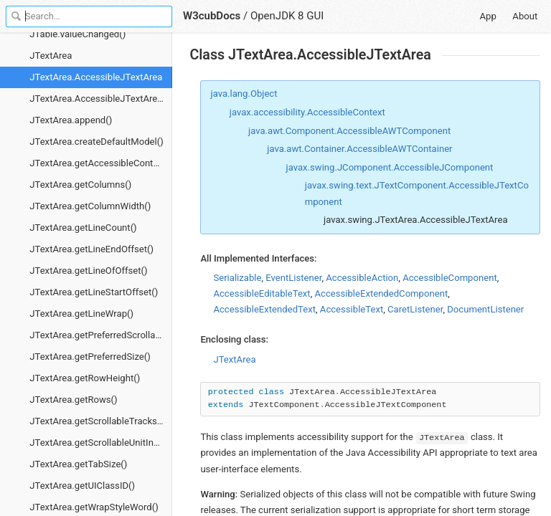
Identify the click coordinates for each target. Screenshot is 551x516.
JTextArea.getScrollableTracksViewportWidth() (100, 421)
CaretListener (415, 309)
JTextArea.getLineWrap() (81, 313)
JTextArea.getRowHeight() (84, 378)
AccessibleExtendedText (264, 309)
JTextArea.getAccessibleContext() (100, 163)
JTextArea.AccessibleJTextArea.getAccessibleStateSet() (100, 98)
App (488, 16)
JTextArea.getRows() (73, 399)
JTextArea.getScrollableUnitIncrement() (100, 442)
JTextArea (50, 55)
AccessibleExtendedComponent (381, 293)
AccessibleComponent (449, 277)
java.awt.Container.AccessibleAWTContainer (359, 148)
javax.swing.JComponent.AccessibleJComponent (390, 167)
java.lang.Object (244, 93)
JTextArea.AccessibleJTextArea (95, 77)
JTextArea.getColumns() (80, 184)
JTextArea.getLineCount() (82, 227)
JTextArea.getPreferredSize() (90, 356)
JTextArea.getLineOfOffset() (88, 270)
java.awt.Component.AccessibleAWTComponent (349, 130)
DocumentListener (485, 309)
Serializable (237, 277)
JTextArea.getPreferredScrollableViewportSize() (100, 335)
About (524, 16)
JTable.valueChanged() (77, 34)
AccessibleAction (362, 277)
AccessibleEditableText (261, 293)
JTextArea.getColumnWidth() (90, 206)
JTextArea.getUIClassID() (82, 485)
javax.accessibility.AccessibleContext (307, 112)
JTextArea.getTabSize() (78, 464)
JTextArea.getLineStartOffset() (93, 292)
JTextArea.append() (70, 120)
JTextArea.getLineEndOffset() (91, 249)
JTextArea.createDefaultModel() (96, 141)
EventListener (293, 277)
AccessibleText (351, 309)
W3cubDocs (211, 15)
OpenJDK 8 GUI (287, 15)
